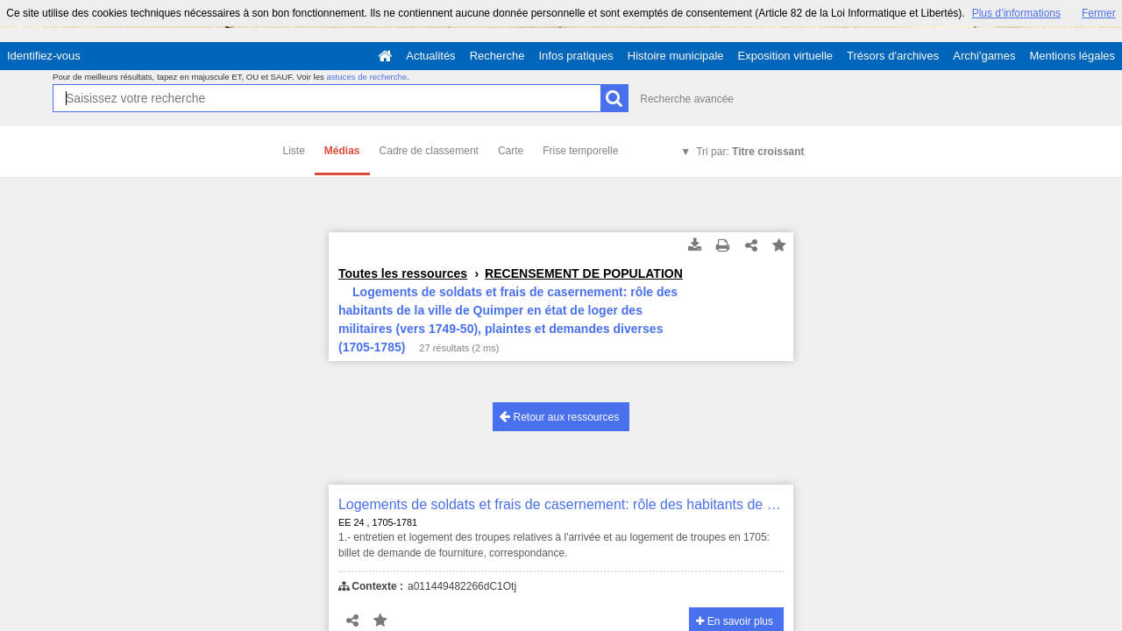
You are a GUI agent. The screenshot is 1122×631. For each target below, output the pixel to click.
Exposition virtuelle (785, 55)
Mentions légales (1072, 55)
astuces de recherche (366, 77)
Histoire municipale (676, 55)
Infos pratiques (576, 55)
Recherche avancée (687, 99)
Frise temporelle (580, 151)
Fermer (1099, 13)
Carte (510, 151)
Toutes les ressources (402, 273)
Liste (294, 151)
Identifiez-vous (44, 55)
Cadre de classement (429, 151)
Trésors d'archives (893, 55)
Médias (342, 151)
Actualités (430, 55)
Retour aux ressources (559, 416)
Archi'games (984, 55)
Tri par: (750, 151)
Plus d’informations (1016, 13)
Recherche (497, 55)
